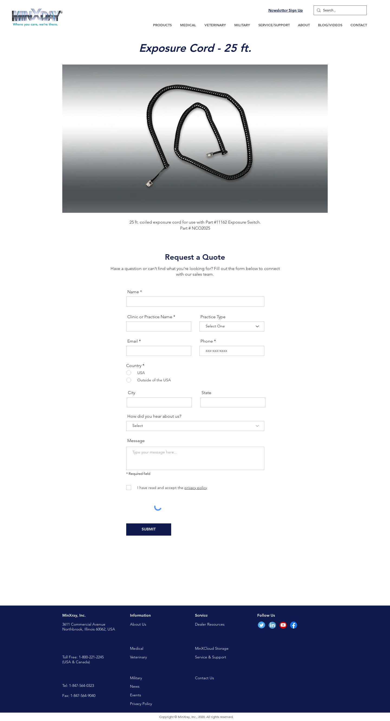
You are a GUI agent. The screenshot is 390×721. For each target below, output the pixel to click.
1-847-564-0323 (81, 685)
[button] (162, 25)
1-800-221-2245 (91, 657)
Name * (134, 292)
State (206, 393)
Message (136, 441)
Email (132, 341)
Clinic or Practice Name (149, 317)
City (131, 393)
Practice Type (213, 317)
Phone (206, 341)
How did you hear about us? (154, 416)
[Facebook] (293, 625)
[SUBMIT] (148, 529)
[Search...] (339, 10)
